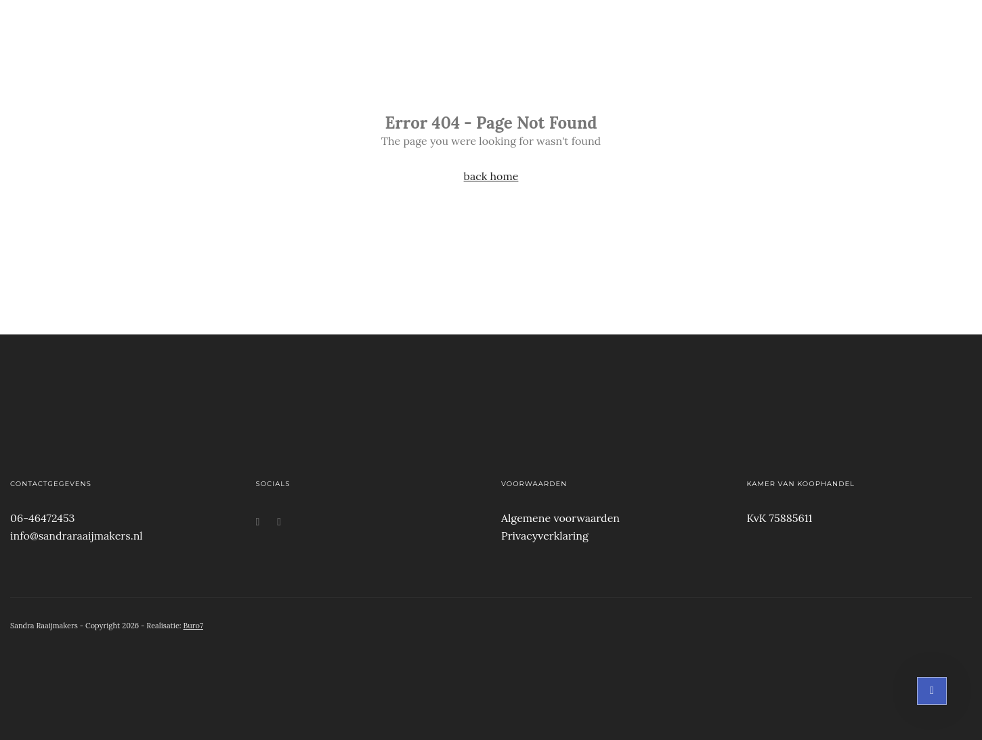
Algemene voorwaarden (560, 518)
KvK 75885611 (780, 518)
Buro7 (193, 625)
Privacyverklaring (545, 535)
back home (491, 176)
